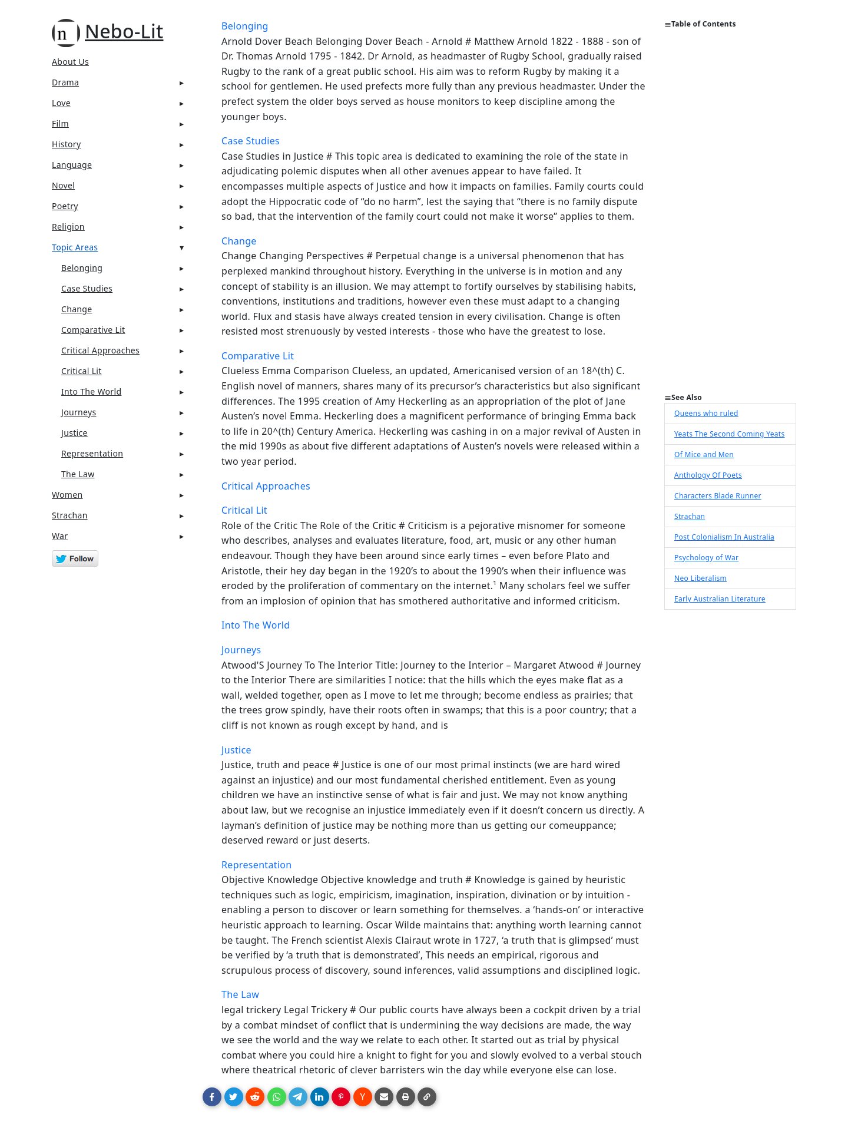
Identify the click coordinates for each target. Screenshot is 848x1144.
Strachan (70, 515)
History (66, 144)
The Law (77, 474)
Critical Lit (81, 370)
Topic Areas (75, 247)
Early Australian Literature (720, 599)
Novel (63, 185)
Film (60, 123)
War (60, 535)
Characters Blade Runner (717, 496)
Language (72, 164)
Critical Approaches (100, 350)
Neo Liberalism (700, 578)
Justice (74, 432)
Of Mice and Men (704, 454)
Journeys (78, 412)
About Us (70, 61)
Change (76, 309)
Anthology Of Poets (708, 475)
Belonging (81, 267)
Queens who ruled (706, 413)
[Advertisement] (730, 215)
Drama (65, 82)
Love (61, 102)
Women (67, 494)
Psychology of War (706, 558)
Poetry (65, 205)
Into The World (91, 391)
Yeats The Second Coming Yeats (729, 434)
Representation (92, 453)
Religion (68, 226)
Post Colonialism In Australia (724, 537)
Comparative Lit (93, 329)
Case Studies (86, 288)
